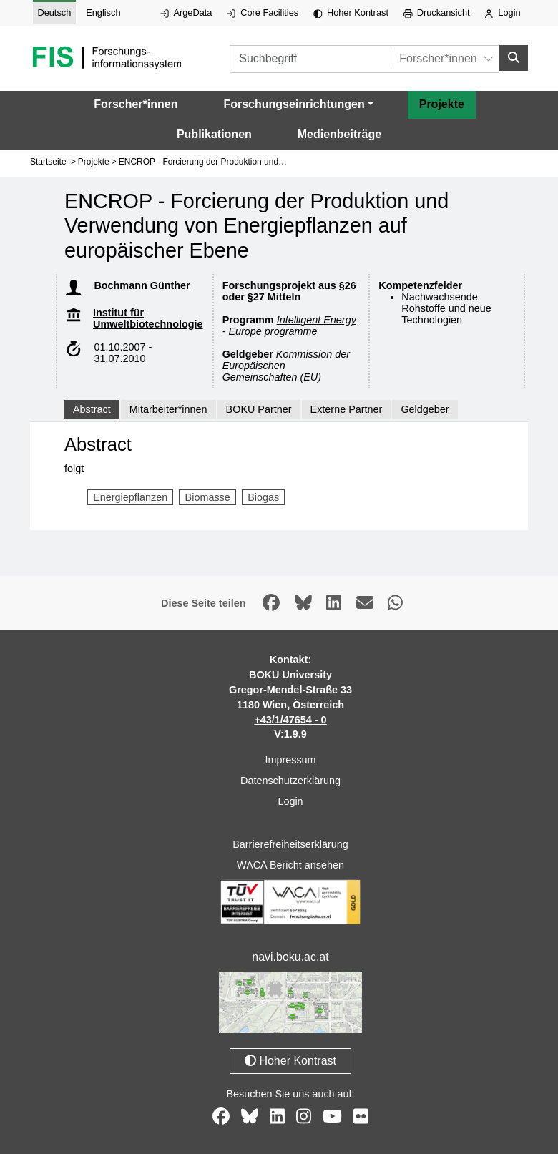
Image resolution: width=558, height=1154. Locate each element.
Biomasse (207, 497)
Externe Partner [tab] (346, 409)
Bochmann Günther (142, 285)
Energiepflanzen (130, 497)
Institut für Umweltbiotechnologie (148, 318)
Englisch (103, 12)
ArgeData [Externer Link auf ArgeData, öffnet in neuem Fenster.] (186, 12)
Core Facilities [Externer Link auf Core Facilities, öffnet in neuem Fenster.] (262, 12)
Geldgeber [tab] (425, 409)
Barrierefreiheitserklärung (290, 844)
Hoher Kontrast (350, 12)
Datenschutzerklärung (290, 780)
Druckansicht (436, 12)
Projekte (441, 104)
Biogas (263, 497)
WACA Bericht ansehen (290, 865)
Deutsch (54, 12)
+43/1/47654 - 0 (290, 719)
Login (502, 12)
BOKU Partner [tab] (259, 409)
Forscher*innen (135, 104)
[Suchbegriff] (310, 59)
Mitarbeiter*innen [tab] (168, 409)
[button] (298, 104)
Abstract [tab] (92, 409)
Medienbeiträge (339, 134)
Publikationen (214, 134)
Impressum (290, 760)
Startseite (48, 162)
